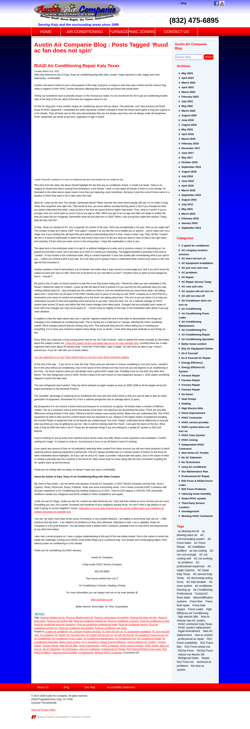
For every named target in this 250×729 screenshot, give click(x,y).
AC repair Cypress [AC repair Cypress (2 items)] (194, 568)
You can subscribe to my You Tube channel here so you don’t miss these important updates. (81, 357)
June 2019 (187, 120)
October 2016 (189, 162)
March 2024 (188, 82)
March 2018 (188, 138)
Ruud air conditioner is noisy (154, 621)
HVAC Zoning (189, 439)
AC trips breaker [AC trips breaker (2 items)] (196, 581)
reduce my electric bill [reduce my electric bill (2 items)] (191, 654)
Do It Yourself (189, 353)
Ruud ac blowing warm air (79, 617)
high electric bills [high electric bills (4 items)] (188, 616)
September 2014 (191, 227)
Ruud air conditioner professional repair (97, 624)
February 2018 (190, 143)
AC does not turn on (112, 631)
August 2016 (188, 171)
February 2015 (190, 218)
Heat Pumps (188, 398)
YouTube (222, 3)
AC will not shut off (124, 635)
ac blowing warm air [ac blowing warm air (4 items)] (191, 533)
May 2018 (187, 129)
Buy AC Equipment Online (197, 348)
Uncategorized (85, 652)
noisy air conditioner (89, 649)
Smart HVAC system (193, 498)
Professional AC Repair (113, 649)
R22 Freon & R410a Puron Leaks (144, 649)
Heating (186, 403)
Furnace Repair (50, 645)
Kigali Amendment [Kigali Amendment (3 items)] (189, 631)
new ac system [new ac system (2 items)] (204, 635)
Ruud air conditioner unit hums (111, 628)
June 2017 (187, 152)
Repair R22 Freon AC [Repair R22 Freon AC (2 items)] (193, 659)
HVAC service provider (131, 645)
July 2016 (187, 176)
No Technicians (70, 649)
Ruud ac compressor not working (111, 617)
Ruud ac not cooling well (59, 621)
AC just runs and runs (194, 267)
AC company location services (85, 631)
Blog (182, 3)
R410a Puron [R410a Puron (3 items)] (205, 650)
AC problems (46, 635)
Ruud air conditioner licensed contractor (54, 624)
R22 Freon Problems (193, 489)
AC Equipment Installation (137, 631)
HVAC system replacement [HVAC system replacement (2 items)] (194, 627)
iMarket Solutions (46, 717)
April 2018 (187, 134)
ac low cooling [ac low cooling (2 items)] (198, 550)
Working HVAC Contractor (108, 652)
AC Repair (60, 635)
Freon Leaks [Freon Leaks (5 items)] (195, 609)
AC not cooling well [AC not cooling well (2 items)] (192, 556)
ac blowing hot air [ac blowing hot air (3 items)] (188, 531)
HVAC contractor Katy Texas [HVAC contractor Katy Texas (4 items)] (195, 624)
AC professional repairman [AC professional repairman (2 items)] (190, 564)
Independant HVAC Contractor (191, 446)
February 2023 (190, 96)
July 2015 (187, 204)
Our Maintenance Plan (194, 471)
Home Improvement (89, 645)
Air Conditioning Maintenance (98, 638)
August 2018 (188, 124)
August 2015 (188, 199)
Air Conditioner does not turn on (151, 635)
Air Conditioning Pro (125, 638)
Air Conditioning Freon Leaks (67, 638)
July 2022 (187, 101)
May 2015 (187, 209)
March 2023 (188, 92)
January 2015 (189, 223)
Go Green (187, 394)
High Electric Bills (69, 645)
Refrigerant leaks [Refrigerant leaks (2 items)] (188, 658)
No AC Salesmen (52, 649)
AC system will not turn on (99, 635)
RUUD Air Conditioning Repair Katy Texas (76, 65)
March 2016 (188, 190)
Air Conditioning (42, 638)
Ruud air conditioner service (133, 624)
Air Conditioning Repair (149, 638)
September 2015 (191, 195)
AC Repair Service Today (196, 281)
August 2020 (188, 115)
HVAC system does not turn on (194, 429)
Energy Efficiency (117, 642)
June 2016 (187, 181)
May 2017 (187, 157)
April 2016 (187, 185)
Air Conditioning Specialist (197, 339)
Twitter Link (39, 614)
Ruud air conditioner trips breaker (76, 628)
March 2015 (188, 213)
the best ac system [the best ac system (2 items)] (190, 667)
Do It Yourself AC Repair (94, 642)
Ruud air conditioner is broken (123, 621)
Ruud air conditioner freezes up (90, 621)
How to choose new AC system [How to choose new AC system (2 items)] (193, 618)
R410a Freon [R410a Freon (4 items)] (186, 650)
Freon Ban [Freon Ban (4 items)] (196, 601)
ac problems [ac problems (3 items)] (185, 562)
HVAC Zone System (193, 435)
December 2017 (190, 148)
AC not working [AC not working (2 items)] (203, 558)
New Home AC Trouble (195, 452)
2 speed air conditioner (56, 631)
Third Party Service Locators (192, 505)
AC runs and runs (75, 635)
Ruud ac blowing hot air (52, 617)
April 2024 (187, 77)
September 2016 (191, 166)
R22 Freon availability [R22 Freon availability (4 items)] (194, 640)
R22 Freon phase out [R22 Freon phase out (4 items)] (197, 646)
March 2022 (188, 110)
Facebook (216, 3)
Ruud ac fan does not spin (143, 617)
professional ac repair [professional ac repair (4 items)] (191, 638)
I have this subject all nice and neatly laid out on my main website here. (102, 343)
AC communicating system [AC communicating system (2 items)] (190, 537)
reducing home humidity (64, 652)
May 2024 (187, 73)
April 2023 (187, 87)
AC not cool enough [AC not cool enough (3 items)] (195, 552)
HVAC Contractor (110, 645)
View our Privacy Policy (43, 710)
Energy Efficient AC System (141, 642)
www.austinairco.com (102, 599)
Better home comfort (69, 642)
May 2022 (187, 106)
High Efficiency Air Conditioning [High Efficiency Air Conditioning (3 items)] (194, 611)
